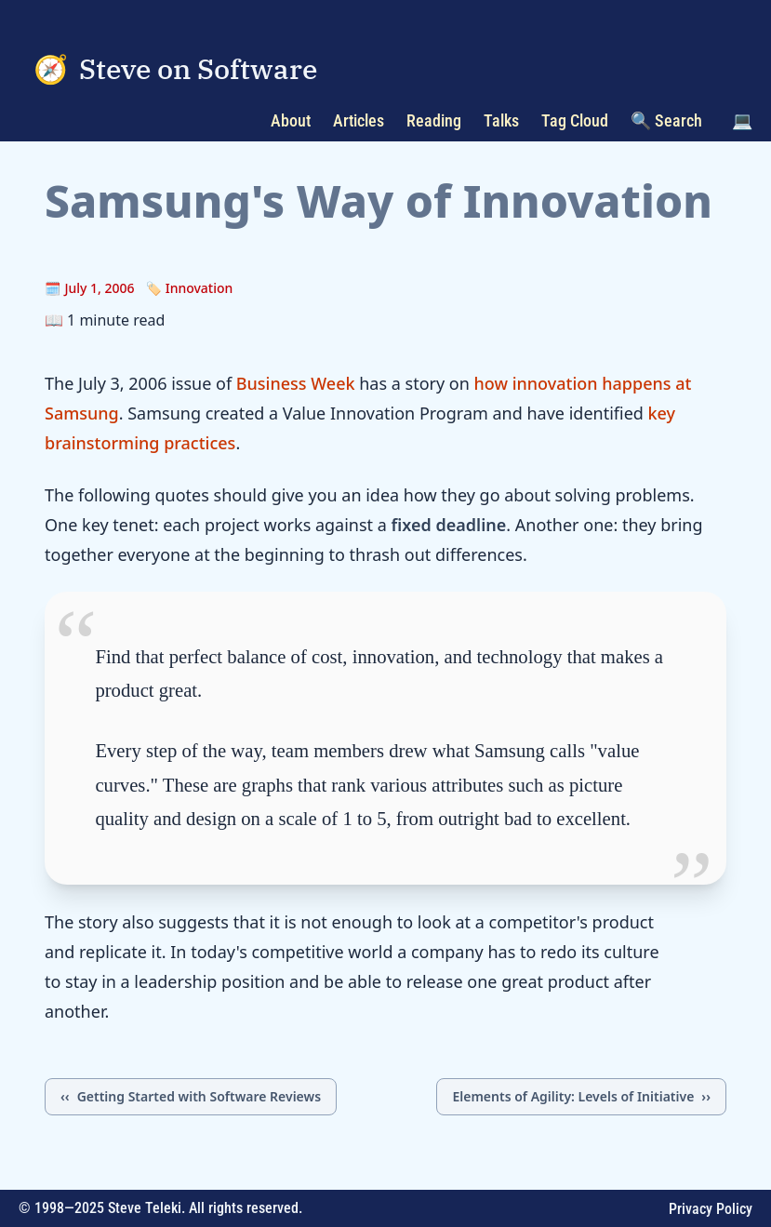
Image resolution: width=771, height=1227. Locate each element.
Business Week (295, 383)
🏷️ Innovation (189, 288)
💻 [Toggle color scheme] (742, 120)
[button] (742, 120)
